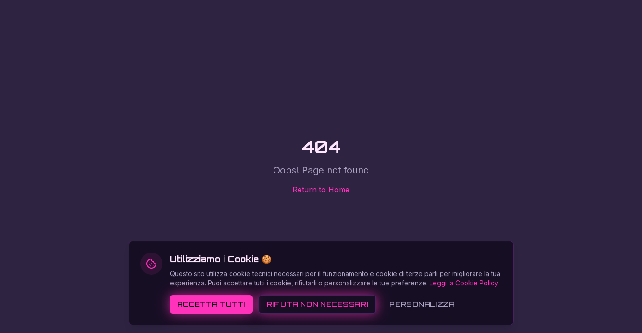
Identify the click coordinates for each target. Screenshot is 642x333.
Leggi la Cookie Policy (464, 300)
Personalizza (422, 322)
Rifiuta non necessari (317, 322)
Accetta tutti (211, 322)
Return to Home (321, 189)
